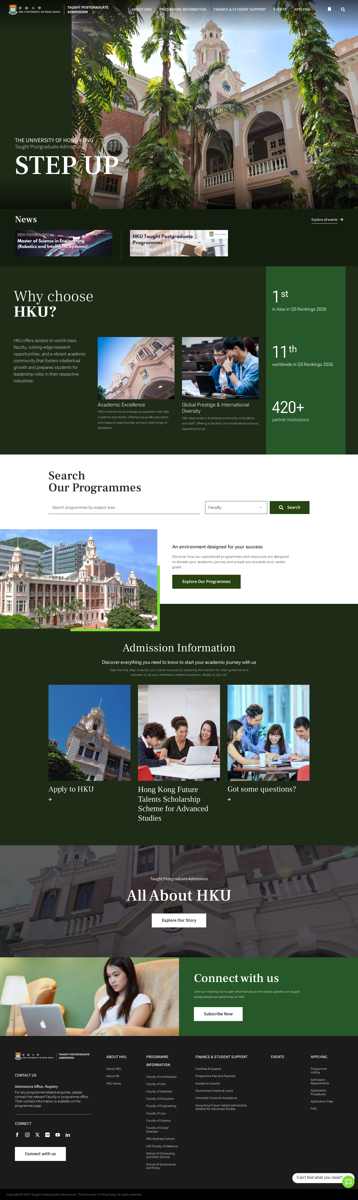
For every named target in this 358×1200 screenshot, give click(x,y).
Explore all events (327, 220)
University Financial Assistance (216, 1098)
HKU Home (113, 1083)
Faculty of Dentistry (159, 1091)
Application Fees (322, 1101)
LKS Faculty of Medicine (162, 1146)
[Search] (343, 9)
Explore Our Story (179, 920)
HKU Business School (160, 1139)
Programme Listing (319, 1070)
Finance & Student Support (240, 9)
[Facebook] (19, 1134)
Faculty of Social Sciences (157, 1129)
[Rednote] (50, 1134)
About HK (112, 1076)
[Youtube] (60, 1134)
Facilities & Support (208, 1069)
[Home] (60, 9)
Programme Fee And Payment (215, 1076)
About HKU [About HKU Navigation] (116, 1057)
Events (280, 9)
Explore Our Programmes (206, 581)
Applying (302, 9)
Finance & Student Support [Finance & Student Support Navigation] (221, 1057)
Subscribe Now (218, 1014)
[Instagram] (30, 1134)
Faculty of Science (158, 1120)
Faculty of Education (160, 1098)
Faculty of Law (156, 1113)
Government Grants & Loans (214, 1090)
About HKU (142, 9)
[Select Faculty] (236, 507)
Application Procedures (318, 1092)
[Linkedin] (70, 1134)
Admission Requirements (320, 1081)
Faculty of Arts (156, 1084)
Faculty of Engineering (161, 1106)
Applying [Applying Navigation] (319, 1057)
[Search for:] (124, 507)
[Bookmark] (329, 9)
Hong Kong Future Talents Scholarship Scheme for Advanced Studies (221, 1107)
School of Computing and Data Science (160, 1155)
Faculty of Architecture (161, 1077)
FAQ (313, 1108)
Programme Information (182, 9)
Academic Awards (207, 1083)
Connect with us (40, 1154)
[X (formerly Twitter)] (40, 1134)
